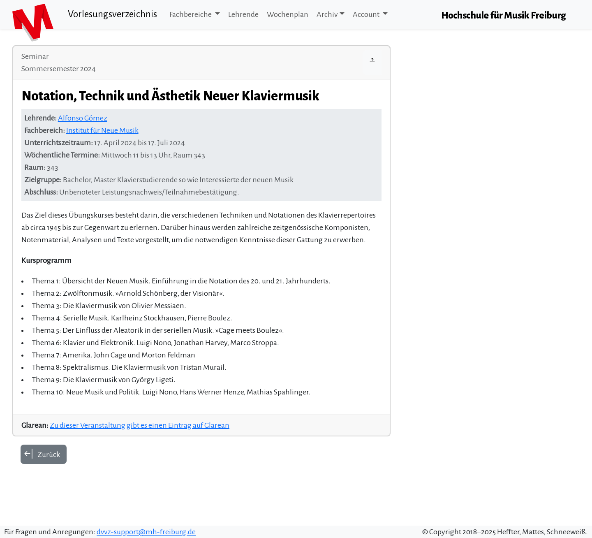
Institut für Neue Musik (102, 130)
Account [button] (367, 14)
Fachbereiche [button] (191, 14)
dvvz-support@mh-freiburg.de (146, 532)
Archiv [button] (327, 14)
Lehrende (243, 14)
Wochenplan (287, 14)
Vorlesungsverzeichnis (112, 14)
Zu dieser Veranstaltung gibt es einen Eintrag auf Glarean (139, 425)
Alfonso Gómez (82, 118)
